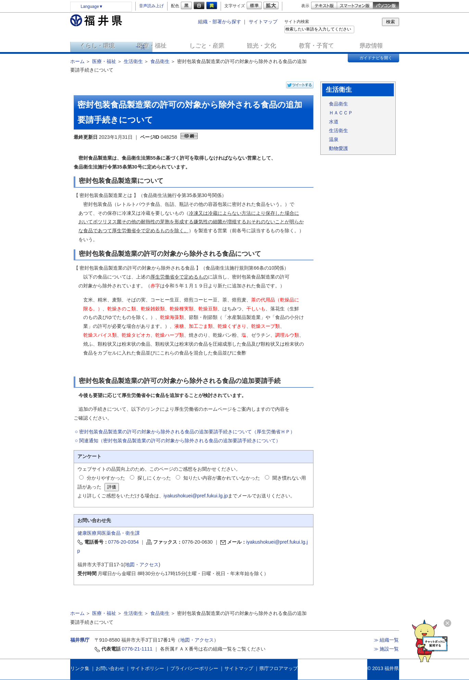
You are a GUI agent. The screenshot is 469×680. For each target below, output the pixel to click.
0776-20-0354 (123, 542)
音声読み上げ (151, 5)
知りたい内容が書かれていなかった (221, 478)
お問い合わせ (110, 668)
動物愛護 (338, 148)
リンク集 (79, 668)
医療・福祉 (152, 45)
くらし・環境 (97, 45)
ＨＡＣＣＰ (341, 112)
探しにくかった (154, 478)
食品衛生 (160, 61)
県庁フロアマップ (278, 668)
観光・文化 (261, 45)
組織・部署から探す (219, 21)
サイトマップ (263, 21)
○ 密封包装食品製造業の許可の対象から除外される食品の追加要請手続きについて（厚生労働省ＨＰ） (185, 431)
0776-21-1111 (137, 649)
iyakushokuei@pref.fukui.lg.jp (196, 495)
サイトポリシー (147, 668)
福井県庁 (79, 640)
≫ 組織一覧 (386, 640)
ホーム (77, 61)
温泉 (333, 139)
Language (92, 6)
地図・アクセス (142, 564)
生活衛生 (133, 61)
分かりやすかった (106, 478)
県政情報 (371, 45)
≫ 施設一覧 (386, 649)
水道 (333, 121)
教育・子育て (316, 45)
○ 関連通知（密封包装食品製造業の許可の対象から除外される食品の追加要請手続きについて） (178, 440)
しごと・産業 (207, 45)
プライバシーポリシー (194, 668)
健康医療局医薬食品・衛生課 (108, 533)
